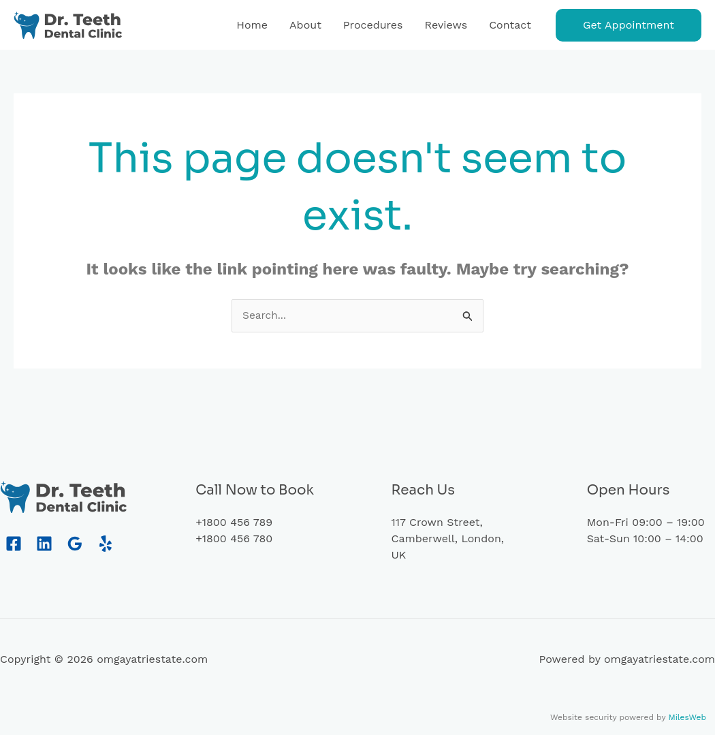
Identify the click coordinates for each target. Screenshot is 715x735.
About (305, 24)
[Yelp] (105, 544)
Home (252, 24)
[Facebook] (13, 544)
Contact (510, 24)
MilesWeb (687, 718)
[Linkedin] (44, 544)
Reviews (446, 24)
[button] (628, 25)
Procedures (373, 24)
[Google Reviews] (75, 544)
